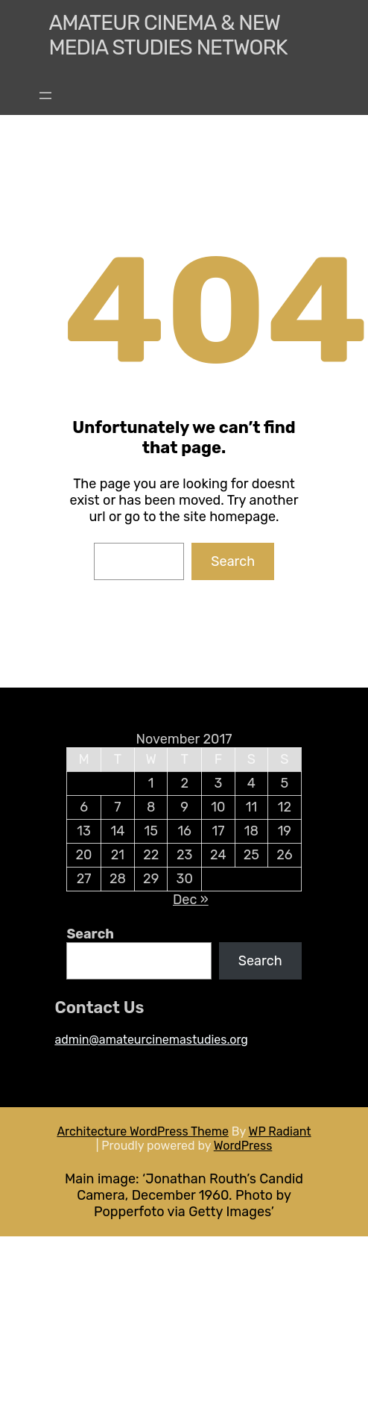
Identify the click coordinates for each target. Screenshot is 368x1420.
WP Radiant (280, 1131)
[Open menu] (45, 96)
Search (233, 561)
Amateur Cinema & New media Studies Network (167, 35)
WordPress (243, 1146)
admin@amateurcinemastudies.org (151, 1040)
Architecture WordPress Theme (143, 1131)
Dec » (191, 899)
